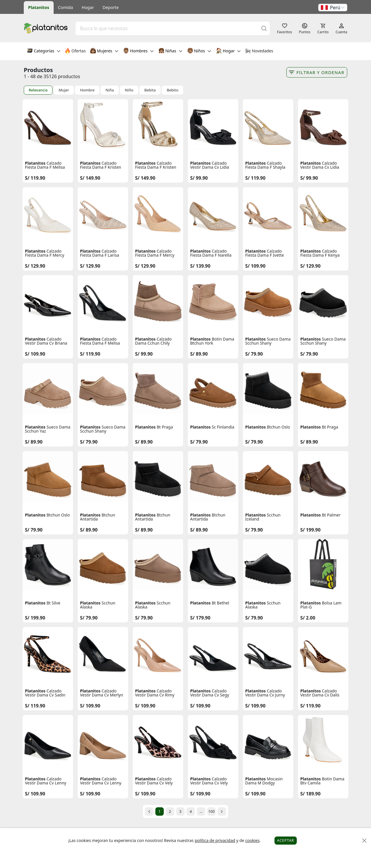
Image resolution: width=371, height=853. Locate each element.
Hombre (87, 90)
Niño (129, 90)
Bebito (172, 90)
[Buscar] (264, 28)
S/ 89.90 (199, 354)
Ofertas (75, 51)
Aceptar (285, 840)
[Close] (364, 841)
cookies (252, 840)
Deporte (111, 7)
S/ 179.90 (200, 617)
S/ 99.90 (199, 178)
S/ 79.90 (254, 354)
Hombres (138, 51)
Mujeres (104, 51)
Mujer (64, 90)
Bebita (150, 90)
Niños (199, 51)
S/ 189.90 (310, 793)
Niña (110, 90)
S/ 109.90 (255, 266)
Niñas (170, 51)
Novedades (259, 51)
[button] (332, 7)
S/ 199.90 (310, 529)
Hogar (88, 7)
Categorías (43, 51)
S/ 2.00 (307, 617)
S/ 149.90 (90, 178)
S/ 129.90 (35, 266)
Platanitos (38, 7)
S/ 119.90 (35, 178)
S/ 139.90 (200, 266)
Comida (65, 7)
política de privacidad (215, 840)
